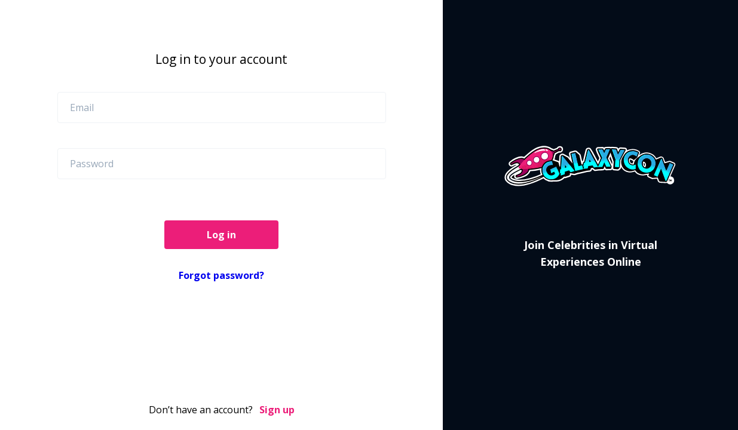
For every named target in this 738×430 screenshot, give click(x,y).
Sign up (277, 409)
